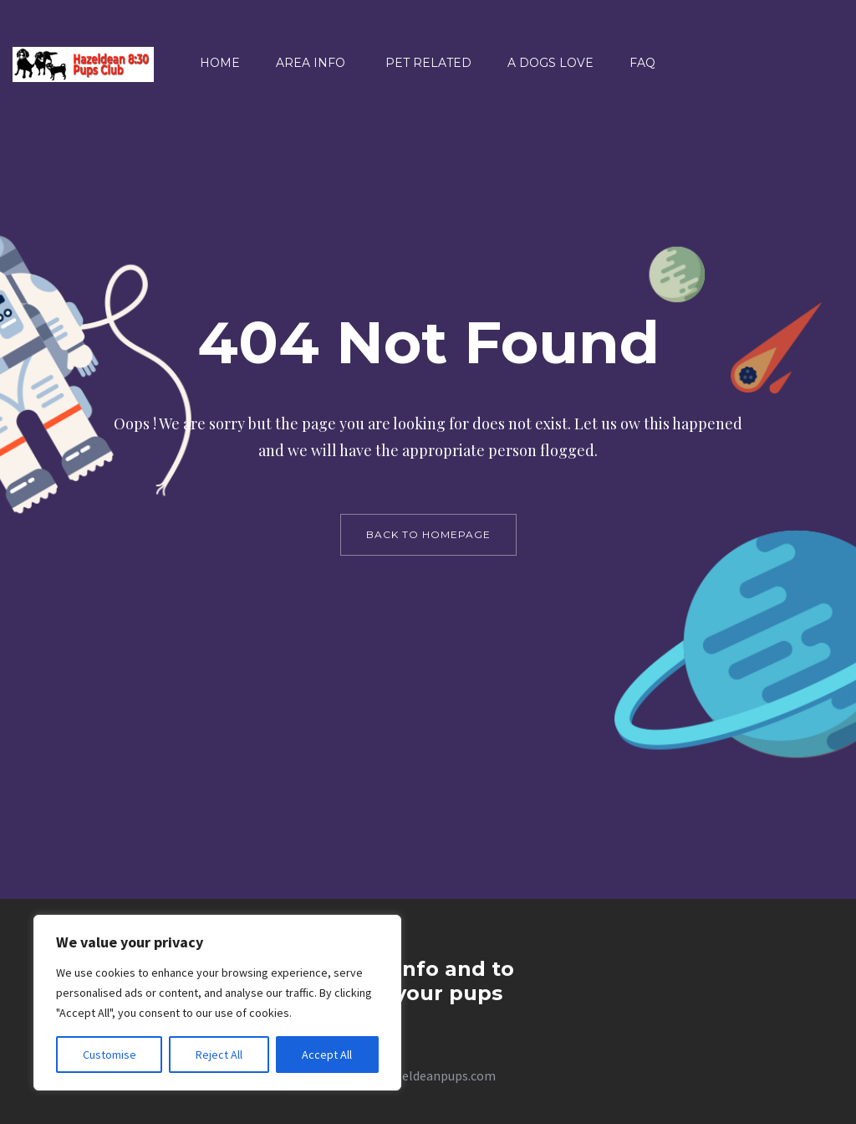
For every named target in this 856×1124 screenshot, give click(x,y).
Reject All (219, 1054)
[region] (217, 1003)
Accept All (327, 1054)
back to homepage (428, 534)
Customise (109, 1054)
